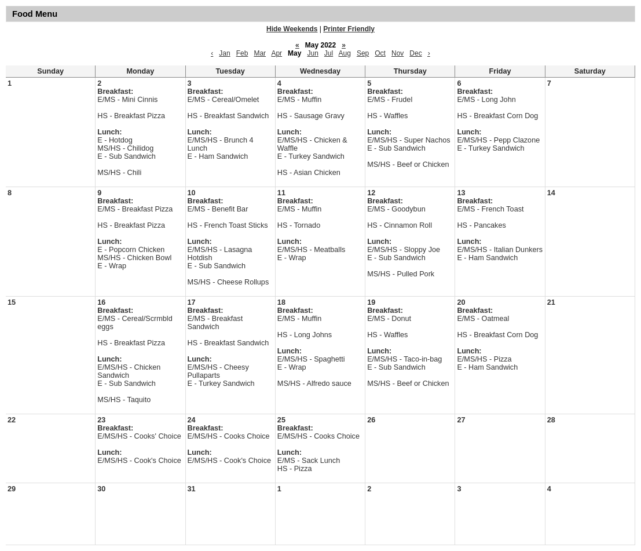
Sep (363, 53)
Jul (328, 53)
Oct (380, 53)
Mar (260, 53)
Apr (276, 53)
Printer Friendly (349, 29)
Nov (397, 53)
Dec (415, 53)
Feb (242, 53)
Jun (312, 53)
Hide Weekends (291, 29)
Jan (224, 53)
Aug (345, 53)
